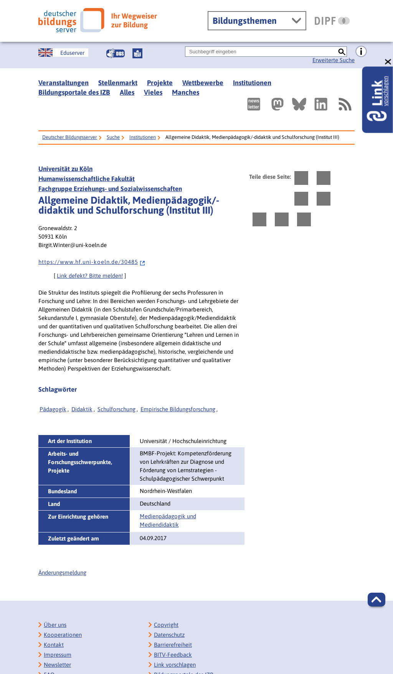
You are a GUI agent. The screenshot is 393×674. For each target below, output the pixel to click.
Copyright (166, 624)
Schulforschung (116, 409)
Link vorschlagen (175, 664)
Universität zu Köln (65, 169)
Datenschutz (169, 634)
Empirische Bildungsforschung (177, 409)
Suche (113, 137)
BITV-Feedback (173, 654)
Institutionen (252, 83)
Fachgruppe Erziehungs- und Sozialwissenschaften (110, 189)
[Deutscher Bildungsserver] (97, 20)
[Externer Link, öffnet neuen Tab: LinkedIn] (321, 104)
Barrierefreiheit (173, 644)
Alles (127, 92)
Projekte (160, 83)
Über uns (55, 624)
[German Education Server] (63, 52)
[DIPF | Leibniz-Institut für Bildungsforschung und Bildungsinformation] (332, 21)
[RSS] (345, 104)
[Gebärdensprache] (115, 53)
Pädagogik (53, 409)
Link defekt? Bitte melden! (90, 275)
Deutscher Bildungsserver (69, 137)
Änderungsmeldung (62, 572)
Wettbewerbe (202, 83)
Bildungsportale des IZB (74, 92)
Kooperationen (63, 634)
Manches (185, 92)
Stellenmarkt (117, 83)
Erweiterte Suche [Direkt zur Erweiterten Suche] (333, 60)
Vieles (153, 92)
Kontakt (54, 644)
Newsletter (57, 664)
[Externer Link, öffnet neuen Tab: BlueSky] (299, 104)
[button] (376, 599)
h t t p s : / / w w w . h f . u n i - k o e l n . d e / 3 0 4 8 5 (91, 262)
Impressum (57, 654)
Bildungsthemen (245, 21)
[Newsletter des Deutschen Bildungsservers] (254, 104)
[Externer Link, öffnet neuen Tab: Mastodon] (277, 104)
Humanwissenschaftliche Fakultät (86, 179)
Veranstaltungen (63, 83)
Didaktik (81, 409)
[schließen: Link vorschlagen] (388, 62)
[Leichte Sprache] (137, 53)
